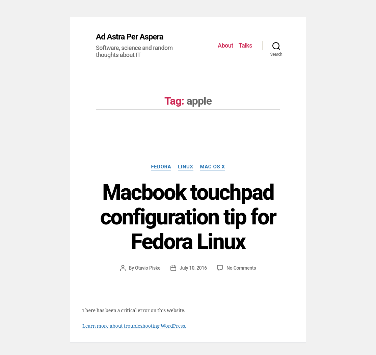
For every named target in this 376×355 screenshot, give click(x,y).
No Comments (241, 268)
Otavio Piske (147, 268)
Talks (245, 45)
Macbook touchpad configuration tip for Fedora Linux (188, 217)
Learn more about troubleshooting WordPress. (134, 326)
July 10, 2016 (193, 268)
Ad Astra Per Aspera (129, 37)
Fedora (161, 167)
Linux (185, 167)
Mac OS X (212, 167)
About (225, 45)
